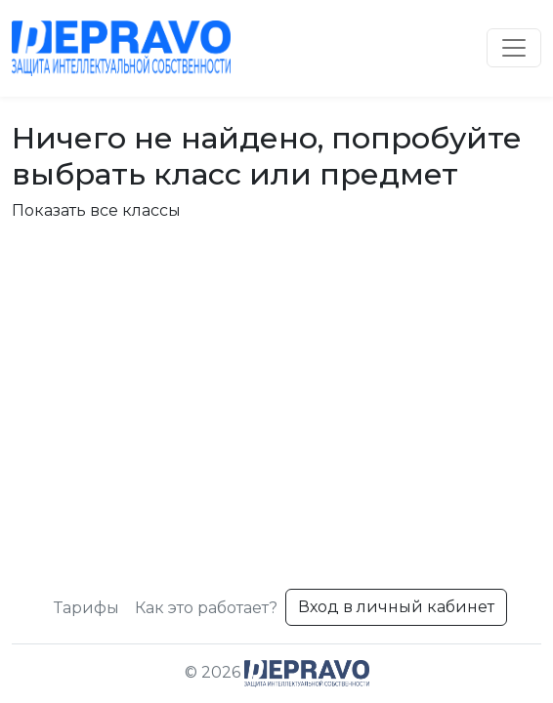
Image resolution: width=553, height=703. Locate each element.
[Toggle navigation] (514, 47)
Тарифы (86, 608)
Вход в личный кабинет (396, 607)
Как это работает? (206, 608)
